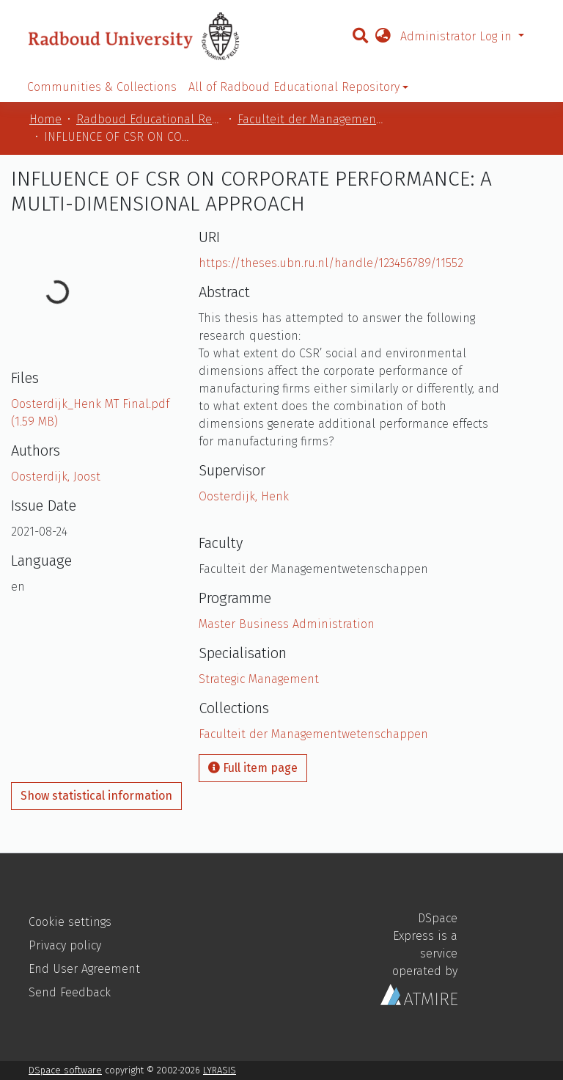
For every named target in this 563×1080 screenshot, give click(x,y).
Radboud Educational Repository (149, 119)
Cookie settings (70, 922)
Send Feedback (70, 992)
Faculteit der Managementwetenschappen (311, 119)
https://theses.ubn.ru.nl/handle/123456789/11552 (331, 263)
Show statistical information (96, 796)
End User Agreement (84, 969)
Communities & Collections (102, 87)
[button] (382, 36)
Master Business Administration (287, 624)
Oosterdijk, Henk (244, 496)
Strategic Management (259, 679)
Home (45, 119)
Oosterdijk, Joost (55, 477)
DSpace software (65, 1070)
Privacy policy (65, 945)
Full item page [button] (253, 768)
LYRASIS (219, 1070)
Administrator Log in (457, 36)
